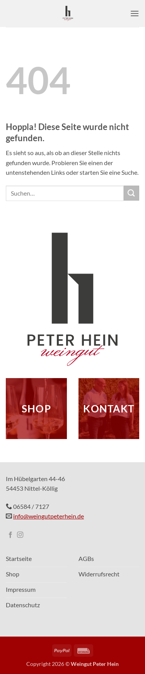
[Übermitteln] (131, 193)
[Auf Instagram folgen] (20, 535)
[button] (134, 13)
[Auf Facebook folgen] (10, 535)
